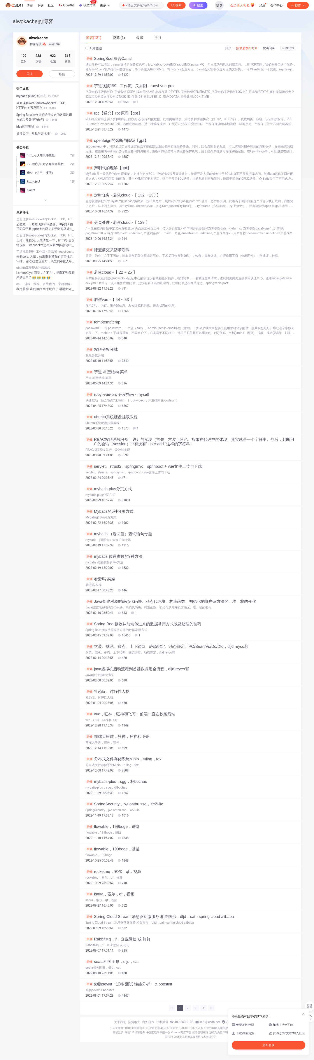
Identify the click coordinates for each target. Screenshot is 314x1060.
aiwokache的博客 (33, 21)
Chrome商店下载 (181, 1032)
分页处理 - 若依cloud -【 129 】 (118, 222)
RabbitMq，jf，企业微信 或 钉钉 (118, 939)
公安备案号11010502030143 (127, 1028)
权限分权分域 (102, 349)
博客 (30, 5)
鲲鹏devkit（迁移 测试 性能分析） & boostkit (129, 984)
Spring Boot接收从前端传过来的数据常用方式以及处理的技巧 (143, 624)
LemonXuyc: (25, 273)
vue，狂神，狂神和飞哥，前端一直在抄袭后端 (130, 714)
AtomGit (66, 5)
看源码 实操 (100, 579)
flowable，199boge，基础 (113, 849)
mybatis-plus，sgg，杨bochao (116, 781)
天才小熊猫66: (26, 240)
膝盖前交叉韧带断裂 (108, 250)
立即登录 (268, 1045)
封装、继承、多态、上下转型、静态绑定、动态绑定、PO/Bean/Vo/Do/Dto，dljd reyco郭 (167, 646)
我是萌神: (23, 289)
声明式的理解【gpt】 (108, 168)
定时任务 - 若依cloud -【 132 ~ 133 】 (123, 195)
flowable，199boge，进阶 (113, 826)
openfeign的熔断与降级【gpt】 (117, 140)
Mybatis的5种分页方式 (109, 511)
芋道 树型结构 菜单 (107, 372)
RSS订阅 (288, 48)
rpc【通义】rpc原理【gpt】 (114, 113)
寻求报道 (162, 1022)
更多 (105, 5)
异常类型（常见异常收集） (41, 133)
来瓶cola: (23, 256)
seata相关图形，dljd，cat (112, 961)
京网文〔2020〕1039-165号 (186, 1028)
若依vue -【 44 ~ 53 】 (110, 299)
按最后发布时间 (247, 48)
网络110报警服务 (135, 1032)
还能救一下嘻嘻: (27, 224)
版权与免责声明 (218, 1032)
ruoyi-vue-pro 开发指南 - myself (117, 394)
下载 (40, 5)
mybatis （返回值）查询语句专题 (119, 534)
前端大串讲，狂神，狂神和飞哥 (117, 736)
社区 (51, 5)
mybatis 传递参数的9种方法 (114, 556)
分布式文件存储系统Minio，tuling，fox (123, 759)
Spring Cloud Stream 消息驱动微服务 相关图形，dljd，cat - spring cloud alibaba (160, 916)
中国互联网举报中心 (158, 1032)
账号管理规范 (200, 1032)
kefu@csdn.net (210, 1022)
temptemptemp (103, 322)
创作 (298, 5)
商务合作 (148, 1022)
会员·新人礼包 (242, 5)
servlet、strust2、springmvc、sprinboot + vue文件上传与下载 (144, 466)
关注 (29, 74)
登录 (219, 5)
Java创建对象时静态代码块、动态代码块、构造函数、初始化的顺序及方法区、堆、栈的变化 (171, 601)
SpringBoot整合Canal (109, 58)
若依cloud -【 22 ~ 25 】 (111, 272)
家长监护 (118, 1032)
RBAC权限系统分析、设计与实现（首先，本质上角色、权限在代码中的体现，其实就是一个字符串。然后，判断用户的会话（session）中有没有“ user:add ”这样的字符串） (190, 441)
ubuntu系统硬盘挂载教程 (112, 417)
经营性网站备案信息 (216, 1028)
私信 (62, 74)
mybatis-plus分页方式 (109, 489)
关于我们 (120, 1022)
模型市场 (87, 3)
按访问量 (269, 48)
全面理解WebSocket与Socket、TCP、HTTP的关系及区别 (42, 105)
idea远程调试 (32, 126)
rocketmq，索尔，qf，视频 (113, 871)
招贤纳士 (134, 1022)
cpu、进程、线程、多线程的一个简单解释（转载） (45, 284)
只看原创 (94, 48)
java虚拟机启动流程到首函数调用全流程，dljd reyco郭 (137, 669)
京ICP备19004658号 (157, 1028)
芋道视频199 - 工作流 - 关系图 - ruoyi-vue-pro (130, 86)
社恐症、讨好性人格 (108, 691)
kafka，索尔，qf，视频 (110, 894)
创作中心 (276, 5)
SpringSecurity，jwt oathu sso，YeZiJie (124, 804)
